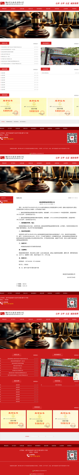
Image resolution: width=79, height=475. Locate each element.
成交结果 (48, 8)
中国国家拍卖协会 (9, 121)
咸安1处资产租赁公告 (5, 54)
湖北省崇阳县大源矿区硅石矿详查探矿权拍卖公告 (11, 47)
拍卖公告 (31, 8)
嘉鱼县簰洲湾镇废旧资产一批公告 (8, 49)
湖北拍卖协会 (16, 121)
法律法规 (22, 8)
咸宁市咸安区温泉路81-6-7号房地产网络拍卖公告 (11, 63)
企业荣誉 (66, 8)
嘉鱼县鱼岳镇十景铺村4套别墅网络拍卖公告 (10, 61)
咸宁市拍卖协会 (23, 121)
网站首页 (4, 8)
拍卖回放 (57, 8)
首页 (73, 197)
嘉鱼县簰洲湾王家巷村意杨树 (7, 51)
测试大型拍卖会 (58, 384)
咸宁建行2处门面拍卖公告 (6, 58)
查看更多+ (35, 43)
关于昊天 (13, 8)
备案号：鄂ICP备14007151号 (20, 148)
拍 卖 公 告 (25, 285)
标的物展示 (39, 8)
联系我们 (74, 8)
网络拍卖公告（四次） (6, 56)
